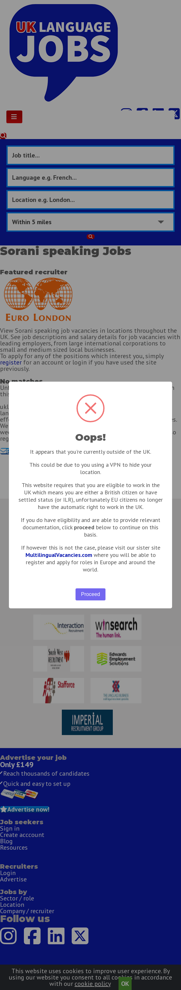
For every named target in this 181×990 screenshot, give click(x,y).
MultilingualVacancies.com (58, 555)
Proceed (90, 594)
